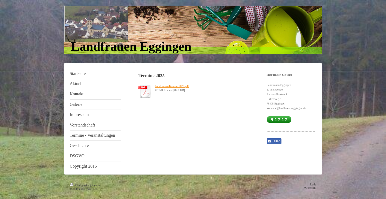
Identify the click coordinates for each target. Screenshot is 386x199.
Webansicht (310, 187)
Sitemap (95, 185)
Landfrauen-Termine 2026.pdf (172, 86)
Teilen (274, 141)
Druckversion (80, 185)
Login (313, 184)
